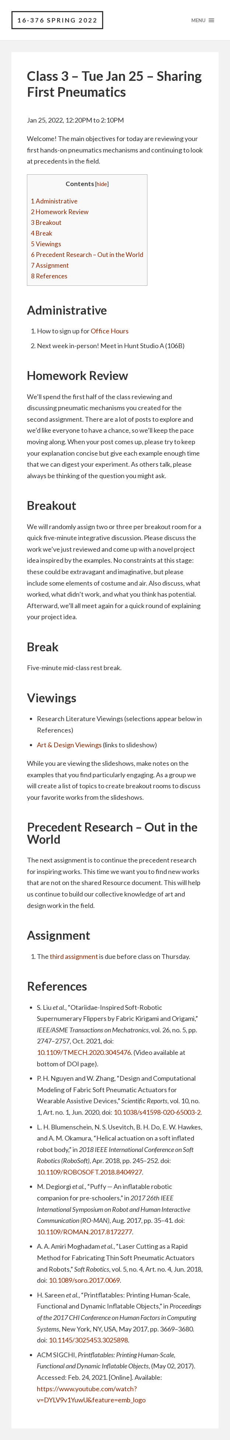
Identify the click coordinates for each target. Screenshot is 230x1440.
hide (102, 184)
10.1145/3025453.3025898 (88, 1340)
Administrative (54, 201)
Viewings (46, 244)
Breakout (46, 222)
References (49, 276)
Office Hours (110, 331)
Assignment (50, 266)
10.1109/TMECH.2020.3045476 (84, 1052)
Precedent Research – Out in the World (87, 255)
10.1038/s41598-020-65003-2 (157, 1112)
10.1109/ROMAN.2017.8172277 (84, 1232)
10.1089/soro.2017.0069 (84, 1280)
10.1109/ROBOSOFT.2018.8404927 (89, 1172)
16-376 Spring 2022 (57, 20)
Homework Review (59, 212)
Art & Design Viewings (69, 745)
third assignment (74, 956)
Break (41, 233)
